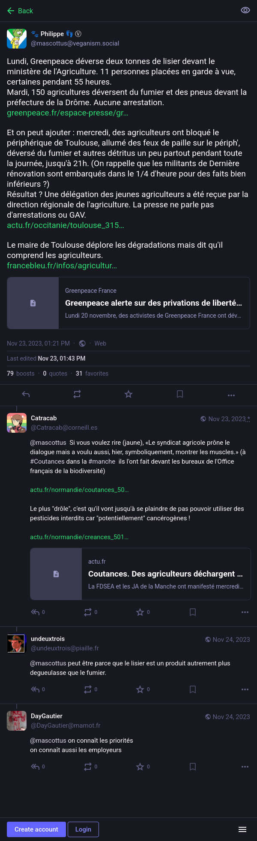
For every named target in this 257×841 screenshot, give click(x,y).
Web (101, 343)
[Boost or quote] (77, 394)
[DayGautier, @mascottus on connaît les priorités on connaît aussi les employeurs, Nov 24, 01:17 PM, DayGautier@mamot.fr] (128, 742)
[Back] (117, 10)
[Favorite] (128, 394)
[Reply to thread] (38, 612)
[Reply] (26, 394)
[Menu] (242, 829)
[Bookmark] (180, 394)
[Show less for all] (245, 10)
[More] (231, 395)
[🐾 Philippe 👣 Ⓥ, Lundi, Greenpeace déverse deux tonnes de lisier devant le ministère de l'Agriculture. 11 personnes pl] (128, 214)
